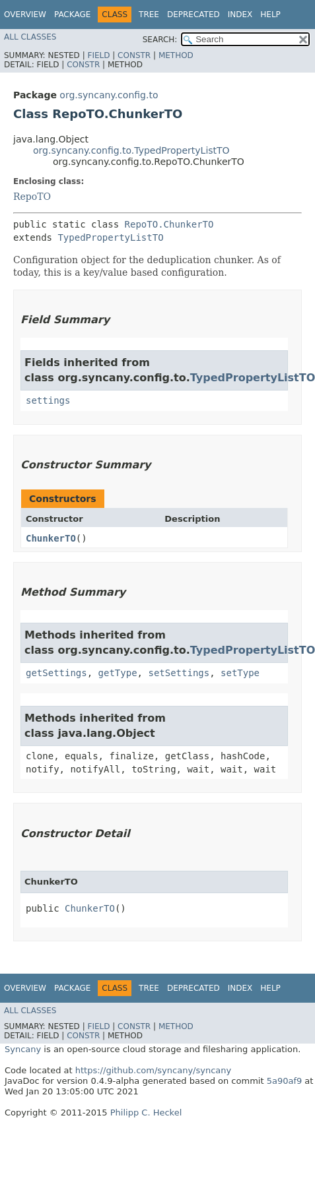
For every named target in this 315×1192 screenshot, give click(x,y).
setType (240, 673)
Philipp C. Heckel (146, 1112)
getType (117, 673)
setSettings (178, 673)
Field (98, 55)
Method (175, 55)
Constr (134, 55)
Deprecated (193, 14)
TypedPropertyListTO (110, 237)
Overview (25, 14)
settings (48, 400)
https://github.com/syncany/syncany (153, 1070)
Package (72, 14)
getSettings (56, 673)
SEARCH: (160, 39)
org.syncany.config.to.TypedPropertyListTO (131, 150)
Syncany (23, 1049)
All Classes (30, 37)
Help (270, 14)
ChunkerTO (51, 538)
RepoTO (32, 196)
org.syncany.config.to (108, 95)
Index (240, 14)
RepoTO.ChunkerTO (169, 224)
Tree (149, 14)
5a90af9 (284, 1081)
